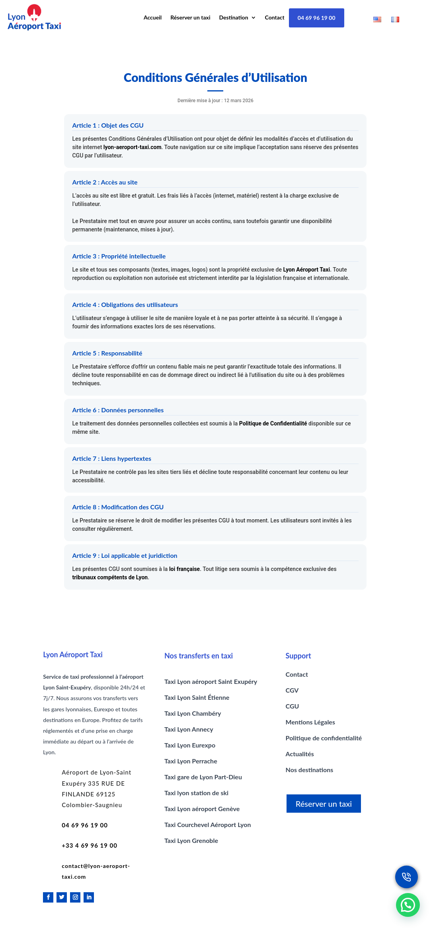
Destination (233, 18)
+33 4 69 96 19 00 (89, 845)
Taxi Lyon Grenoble (191, 840)
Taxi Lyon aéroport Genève (202, 808)
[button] (408, 905)
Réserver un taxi (190, 18)
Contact (275, 18)
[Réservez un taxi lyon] (406, 877)
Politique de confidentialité (324, 738)
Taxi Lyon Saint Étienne (196, 697)
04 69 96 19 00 (316, 17)
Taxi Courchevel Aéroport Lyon (207, 824)
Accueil (153, 18)
